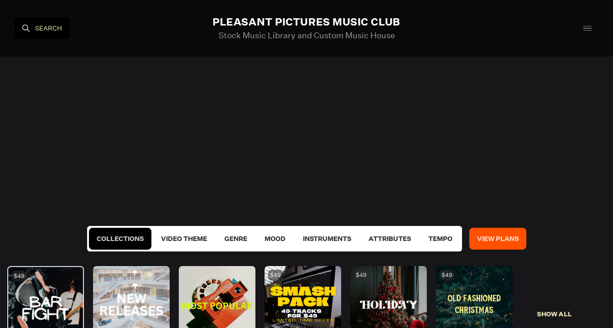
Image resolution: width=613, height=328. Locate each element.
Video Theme (184, 239)
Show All (554, 314)
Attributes (390, 239)
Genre (235, 239)
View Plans (498, 239)
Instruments (327, 239)
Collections (120, 239)
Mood (275, 239)
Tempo (440, 239)
